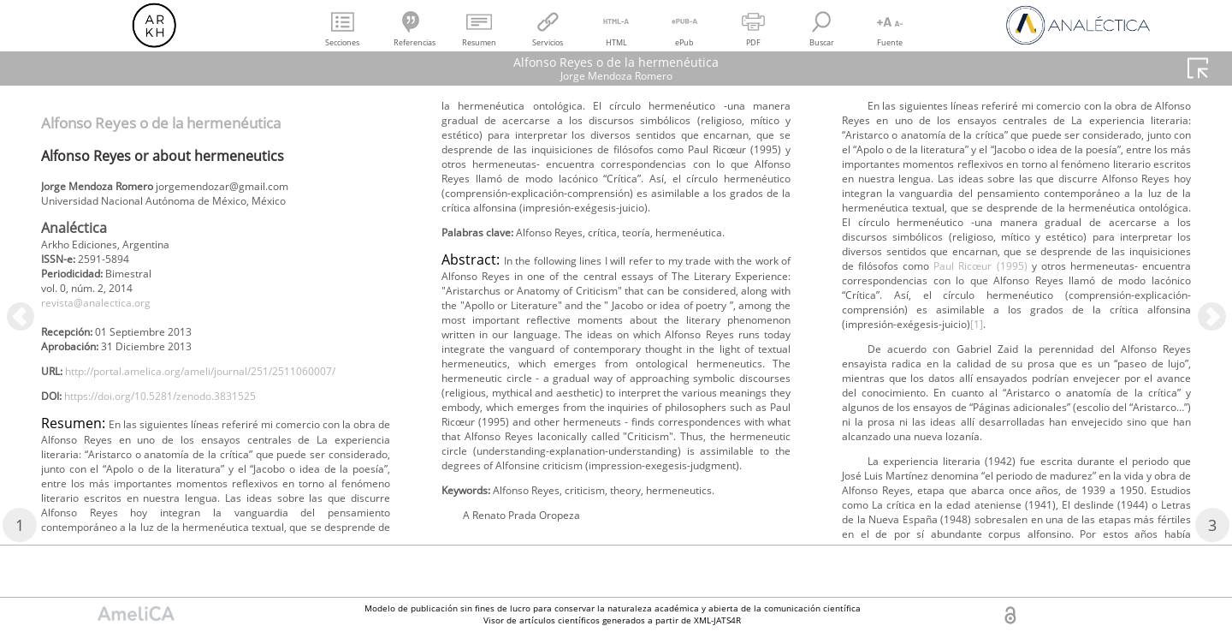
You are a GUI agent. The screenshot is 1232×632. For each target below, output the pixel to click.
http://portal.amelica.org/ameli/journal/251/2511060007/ (202, 409)
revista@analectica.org (106, 315)
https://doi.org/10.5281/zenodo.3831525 (183, 437)
